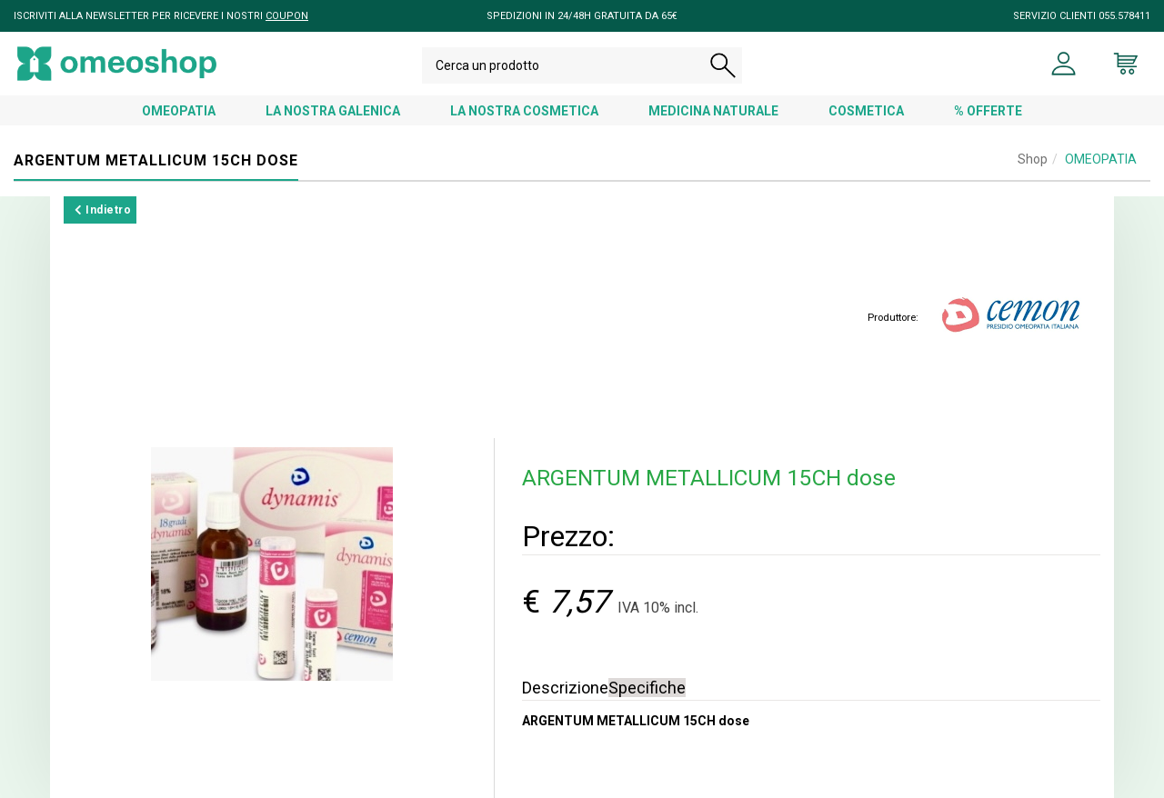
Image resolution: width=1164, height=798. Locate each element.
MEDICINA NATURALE (713, 111)
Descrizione (565, 687)
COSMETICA (866, 111)
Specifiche (647, 687)
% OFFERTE (988, 111)
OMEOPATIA (179, 111)
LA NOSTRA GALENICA (333, 111)
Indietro (103, 210)
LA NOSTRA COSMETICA (524, 111)
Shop (1033, 159)
